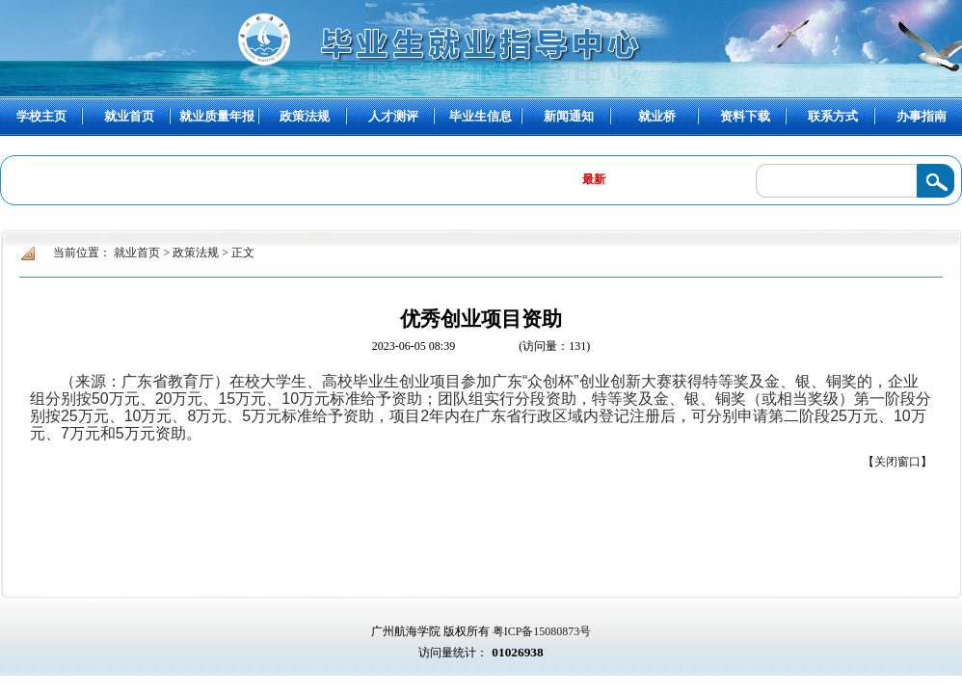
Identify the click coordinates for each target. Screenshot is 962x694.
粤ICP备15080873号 (542, 631)
